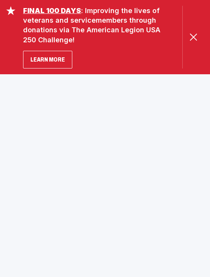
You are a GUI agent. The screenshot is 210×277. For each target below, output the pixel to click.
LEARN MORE (47, 59)
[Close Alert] (193, 37)
